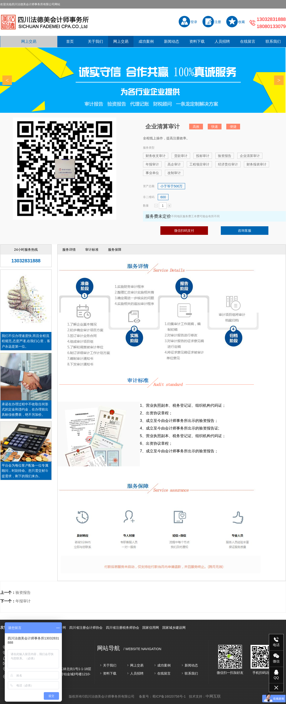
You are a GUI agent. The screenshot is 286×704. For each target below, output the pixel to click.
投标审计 (202, 156)
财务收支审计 (156, 156)
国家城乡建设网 (174, 627)
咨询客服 (244, 230)
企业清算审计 (250, 156)
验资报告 (224, 156)
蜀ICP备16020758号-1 (169, 696)
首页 (70, 41)
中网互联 (213, 696)
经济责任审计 (228, 164)
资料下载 (197, 41)
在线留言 (247, 41)
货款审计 (180, 156)
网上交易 (28, 41)
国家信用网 (150, 627)
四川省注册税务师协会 (122, 627)
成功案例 (146, 41)
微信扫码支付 (184, 230)
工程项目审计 (199, 164)
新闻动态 (171, 41)
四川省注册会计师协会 (86, 627)
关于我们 (95, 41)
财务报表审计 (256, 164)
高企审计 (174, 164)
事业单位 (152, 173)
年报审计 (152, 164)
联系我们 (273, 41)
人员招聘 (222, 41)
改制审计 (174, 173)
